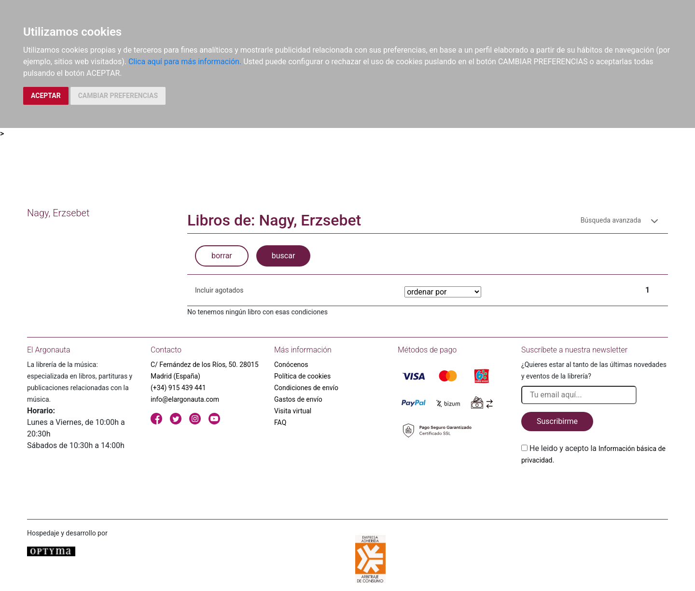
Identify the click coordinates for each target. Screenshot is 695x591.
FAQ (280, 422)
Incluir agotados (219, 290)
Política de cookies (302, 376)
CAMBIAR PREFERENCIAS (118, 95)
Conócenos (291, 364)
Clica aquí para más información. (184, 61)
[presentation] (594, 488)
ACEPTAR (46, 95)
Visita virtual (292, 411)
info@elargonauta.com (185, 399)
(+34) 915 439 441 (178, 388)
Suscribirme (557, 421)
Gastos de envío (298, 399)
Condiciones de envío (306, 388)
